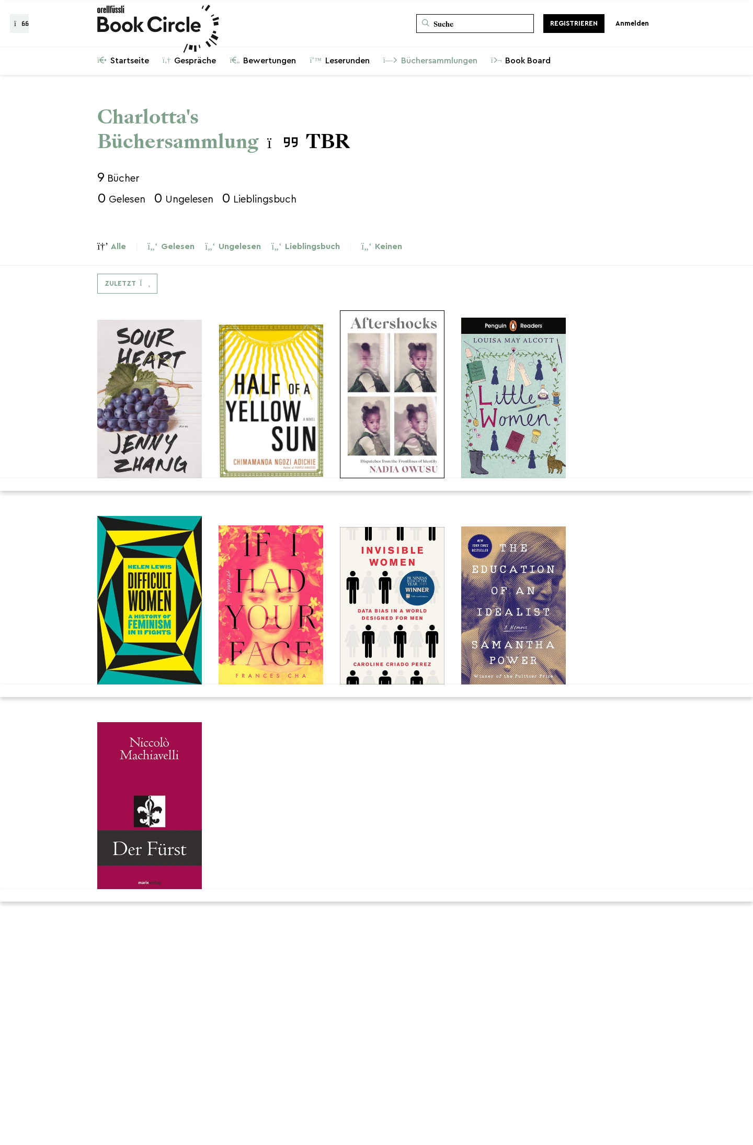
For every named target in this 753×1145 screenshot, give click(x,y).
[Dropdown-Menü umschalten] (127, 284)
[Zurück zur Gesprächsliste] (19, 23)
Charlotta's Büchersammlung (178, 129)
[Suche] (475, 23)
